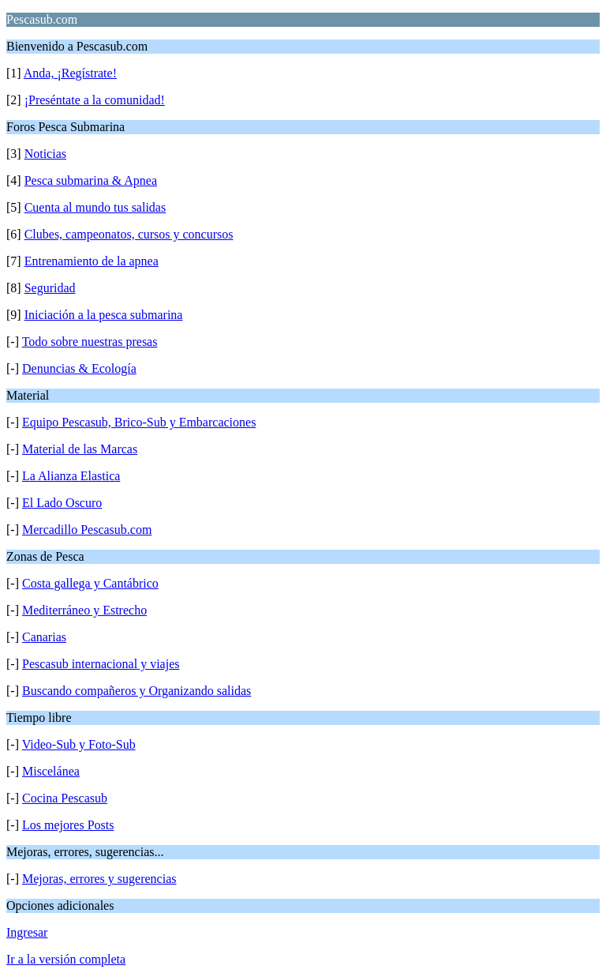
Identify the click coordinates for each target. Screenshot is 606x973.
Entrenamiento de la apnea (91, 261)
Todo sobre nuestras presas (90, 341)
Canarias (44, 637)
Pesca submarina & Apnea (90, 180)
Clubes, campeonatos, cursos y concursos (129, 234)
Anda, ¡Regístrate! (70, 73)
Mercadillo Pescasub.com (87, 529)
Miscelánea (51, 771)
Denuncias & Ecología (79, 368)
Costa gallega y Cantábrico (90, 583)
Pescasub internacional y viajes (101, 664)
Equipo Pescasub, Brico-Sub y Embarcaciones (139, 422)
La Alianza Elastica (71, 476)
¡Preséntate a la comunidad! (94, 100)
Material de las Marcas (79, 449)
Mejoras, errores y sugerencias (99, 878)
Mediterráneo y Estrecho (84, 610)
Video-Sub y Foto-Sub (79, 744)
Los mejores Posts (68, 825)
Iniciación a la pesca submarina (103, 314)
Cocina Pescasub (64, 798)
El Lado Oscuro (62, 502)
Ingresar (26, 932)
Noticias (45, 153)
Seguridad (50, 288)
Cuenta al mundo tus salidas (95, 207)
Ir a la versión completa (65, 959)
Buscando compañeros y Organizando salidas (136, 690)
